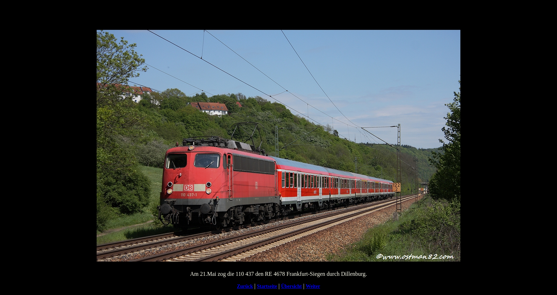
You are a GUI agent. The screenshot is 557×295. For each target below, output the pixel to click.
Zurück (245, 286)
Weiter (313, 286)
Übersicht (291, 286)
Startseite (267, 286)
